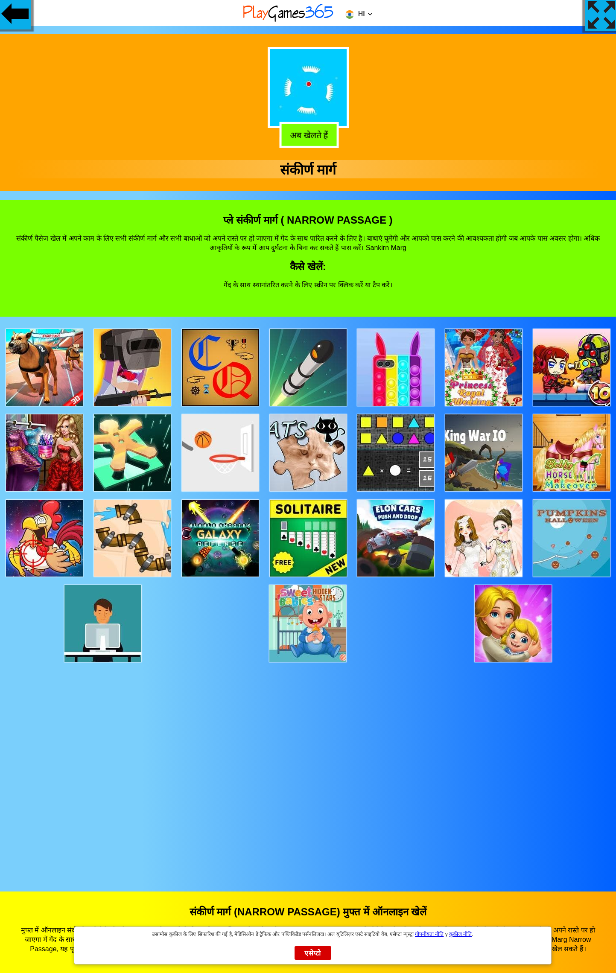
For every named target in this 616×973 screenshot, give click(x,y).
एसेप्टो (312, 953)
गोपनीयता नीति (429, 934)
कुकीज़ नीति (460, 934)
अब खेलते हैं (307, 134)
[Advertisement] (308, 769)
